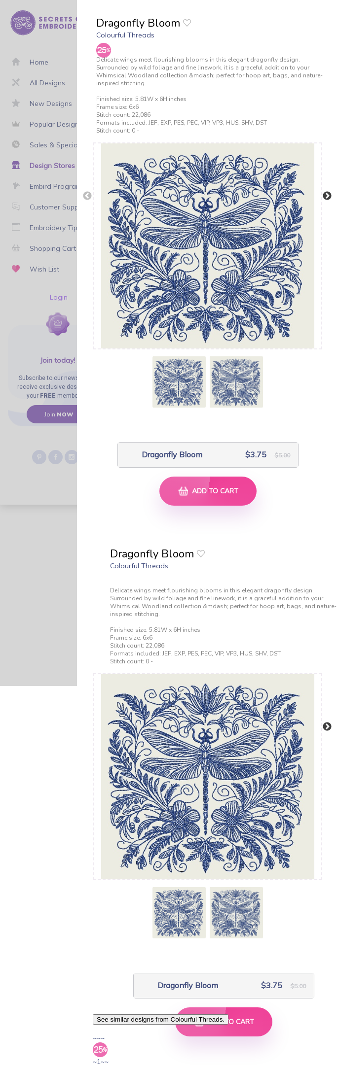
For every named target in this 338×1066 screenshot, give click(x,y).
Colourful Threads (125, 35)
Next (327, 196)
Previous (87, 196)
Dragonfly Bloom (172, 454)
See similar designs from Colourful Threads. (161, 1019)
